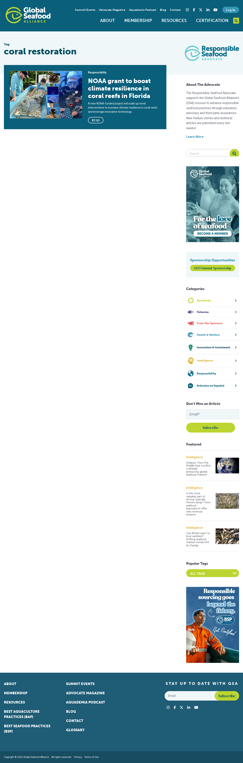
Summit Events (85, 10)
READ (96, 120)
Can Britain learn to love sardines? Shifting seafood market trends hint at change (198, 539)
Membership (138, 20)
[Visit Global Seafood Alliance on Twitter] (200, 10)
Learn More (195, 137)
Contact (175, 10)
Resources (174, 20)
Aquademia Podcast (142, 10)
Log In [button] (230, 10)
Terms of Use (91, 757)
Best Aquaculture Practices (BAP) (22, 714)
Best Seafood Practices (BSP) (27, 729)
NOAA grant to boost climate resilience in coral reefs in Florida (119, 88)
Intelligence (194, 457)
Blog (163, 10)
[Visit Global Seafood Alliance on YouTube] (215, 10)
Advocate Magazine (112, 10)
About (107, 20)
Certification (212, 20)
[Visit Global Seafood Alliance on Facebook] (194, 10)
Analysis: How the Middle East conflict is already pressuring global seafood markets (198, 468)
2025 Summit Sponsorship (212, 268)
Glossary (75, 730)
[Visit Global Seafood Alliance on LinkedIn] (207, 10)
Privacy (78, 757)
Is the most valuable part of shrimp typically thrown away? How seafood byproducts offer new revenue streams (198, 504)
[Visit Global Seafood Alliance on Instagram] (187, 10)
